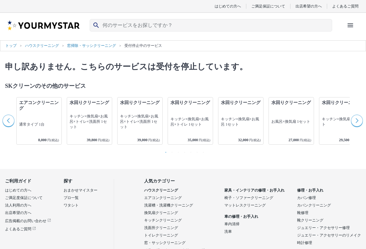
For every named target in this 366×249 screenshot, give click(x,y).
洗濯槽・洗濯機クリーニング (168, 205)
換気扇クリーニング (161, 213)
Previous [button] (9, 121)
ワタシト (71, 205)
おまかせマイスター (80, 190)
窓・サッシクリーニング (165, 243)
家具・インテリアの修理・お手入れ (254, 190)
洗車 (228, 231)
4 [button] (183, 150)
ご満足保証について (268, 6)
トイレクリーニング (161, 235)
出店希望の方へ (308, 6)
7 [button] (201, 150)
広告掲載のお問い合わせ (28, 221)
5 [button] (189, 150)
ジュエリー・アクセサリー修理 (323, 228)
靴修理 (302, 213)
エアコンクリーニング (163, 198)
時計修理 (304, 243)
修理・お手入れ (310, 190)
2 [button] (170, 150)
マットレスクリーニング (245, 205)
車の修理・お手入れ (241, 216)
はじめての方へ (228, 6)
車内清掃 (231, 224)
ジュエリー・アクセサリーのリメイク (329, 235)
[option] (39, 121)
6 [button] (195, 150)
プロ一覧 (71, 198)
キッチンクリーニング (163, 220)
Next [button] (357, 121)
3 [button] (176, 150)
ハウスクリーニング (161, 190)
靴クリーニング (310, 220)
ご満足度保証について (24, 198)
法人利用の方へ (18, 205)
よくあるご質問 (345, 6)
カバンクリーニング (314, 205)
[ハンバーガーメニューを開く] (350, 25)
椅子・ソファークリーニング (248, 198)
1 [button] (164, 150)
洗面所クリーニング (161, 228)
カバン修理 (306, 198)
